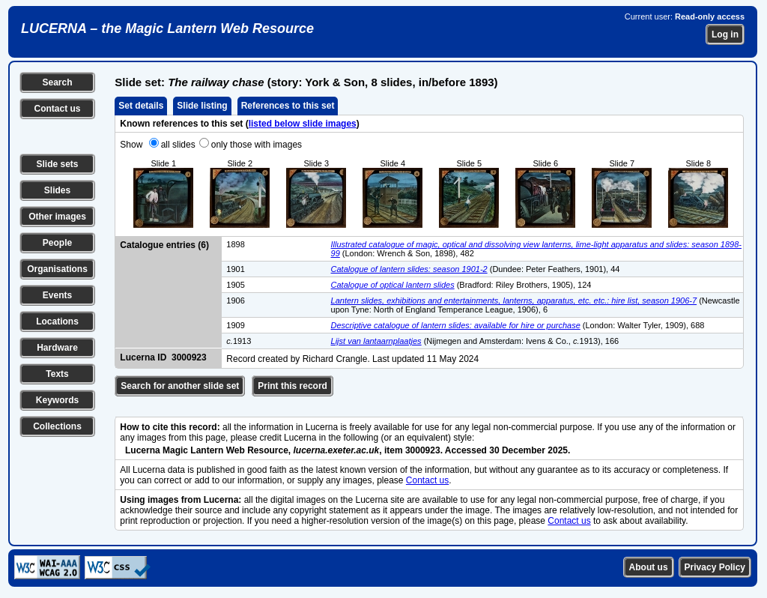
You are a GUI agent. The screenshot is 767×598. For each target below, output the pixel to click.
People (57, 243)
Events (57, 295)
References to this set (288, 105)
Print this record (292, 386)
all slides (178, 144)
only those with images (256, 144)
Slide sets (57, 164)
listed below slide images (303, 123)
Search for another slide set (180, 386)
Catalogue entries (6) (164, 245)
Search (57, 82)
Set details (140, 105)
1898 (235, 244)
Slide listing (202, 105)
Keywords (57, 400)
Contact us (57, 108)
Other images (57, 216)
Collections (57, 426)
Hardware (57, 347)
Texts (57, 374)
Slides (57, 190)
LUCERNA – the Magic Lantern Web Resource (167, 28)
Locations (57, 321)
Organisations (57, 269)
